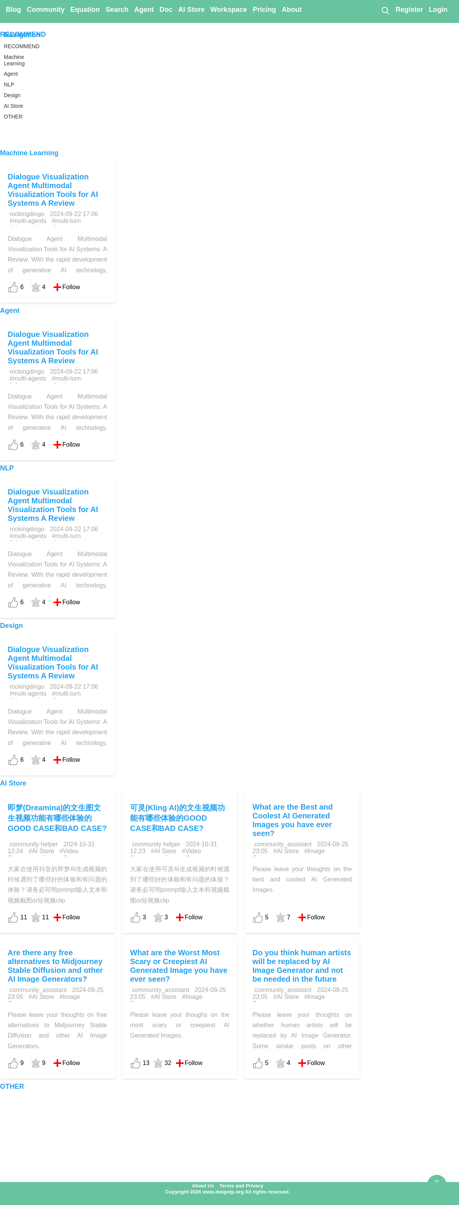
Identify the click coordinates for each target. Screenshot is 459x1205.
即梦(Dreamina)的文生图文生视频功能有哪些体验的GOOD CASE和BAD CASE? (57, 818)
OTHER (12, 1086)
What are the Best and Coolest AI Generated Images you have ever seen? (292, 820)
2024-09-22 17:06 (74, 214)
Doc (166, 9)
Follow (71, 287)
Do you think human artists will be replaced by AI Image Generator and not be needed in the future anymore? (301, 970)
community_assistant (282, 844)
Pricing (264, 9)
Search (117, 9)
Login (438, 9)
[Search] (385, 10)
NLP (7, 468)
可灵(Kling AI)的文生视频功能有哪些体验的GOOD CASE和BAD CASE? (177, 818)
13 (146, 1063)
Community (46, 9)
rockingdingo (27, 214)
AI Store (191, 9)
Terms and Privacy (242, 1186)
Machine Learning (29, 153)
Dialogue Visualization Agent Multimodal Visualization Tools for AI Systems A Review (53, 189)
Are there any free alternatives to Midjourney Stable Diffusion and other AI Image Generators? (55, 965)
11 (23, 917)
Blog (13, 9)
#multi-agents (28, 221)
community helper (34, 844)
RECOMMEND (23, 34)
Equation (85, 9)
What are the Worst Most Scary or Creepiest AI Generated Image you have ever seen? (179, 965)
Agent (144, 9)
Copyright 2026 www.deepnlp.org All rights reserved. (227, 1192)
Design (11, 625)
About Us (203, 1186)
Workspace (228, 9)
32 (167, 1063)
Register (409, 9)
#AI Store (41, 851)
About (292, 9)
